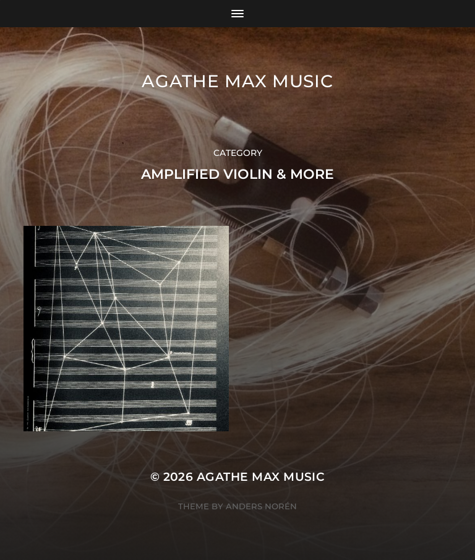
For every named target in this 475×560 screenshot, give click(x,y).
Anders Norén (261, 506)
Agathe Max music (237, 81)
